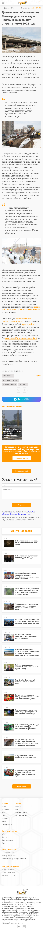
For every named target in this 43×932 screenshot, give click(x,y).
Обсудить (38, 376)
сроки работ (28, 324)
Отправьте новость (21, 458)
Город (4, 806)
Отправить (21, 505)
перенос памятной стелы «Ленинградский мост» (21, 308)
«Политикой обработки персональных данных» (17, 514)
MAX (32, 8)
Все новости (21, 786)
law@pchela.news (28, 919)
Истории (5, 818)
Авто (3, 812)
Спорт (4, 815)
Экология (5, 809)
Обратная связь (21, 815)
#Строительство (9, 385)
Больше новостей (21, 471)
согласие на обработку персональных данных (18, 512)
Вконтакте (5, 837)
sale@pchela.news (8, 872)
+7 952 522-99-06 (8, 853)
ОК (40, 8)
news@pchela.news (9, 856)
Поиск (17, 809)
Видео (4, 821)
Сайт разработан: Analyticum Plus (12, 923)
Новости (18, 806)
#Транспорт (7, 376)
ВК (37, 8)
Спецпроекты (7, 824)
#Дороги (23, 385)
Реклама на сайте (8, 875)
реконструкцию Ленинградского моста (16, 320)
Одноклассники (7, 840)
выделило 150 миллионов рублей (21, 338)
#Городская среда (10, 380)
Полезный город (21, 812)
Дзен (3, 843)
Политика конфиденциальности (14, 859)
